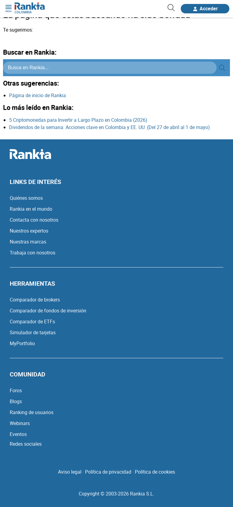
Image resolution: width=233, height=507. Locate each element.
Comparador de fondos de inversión (48, 310)
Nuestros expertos (29, 230)
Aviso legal (69, 471)
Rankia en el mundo (31, 209)
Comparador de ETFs (32, 321)
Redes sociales (26, 444)
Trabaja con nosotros (32, 252)
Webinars (20, 423)
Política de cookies (155, 471)
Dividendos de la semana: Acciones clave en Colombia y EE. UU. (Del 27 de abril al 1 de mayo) (109, 127)
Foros (16, 390)
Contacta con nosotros (34, 219)
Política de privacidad (108, 471)
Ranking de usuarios (31, 412)
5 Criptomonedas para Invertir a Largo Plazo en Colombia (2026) (78, 120)
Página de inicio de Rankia (37, 95)
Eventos (18, 434)
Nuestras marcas (28, 241)
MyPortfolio (22, 343)
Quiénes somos (26, 198)
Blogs (16, 401)
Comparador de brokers (35, 299)
